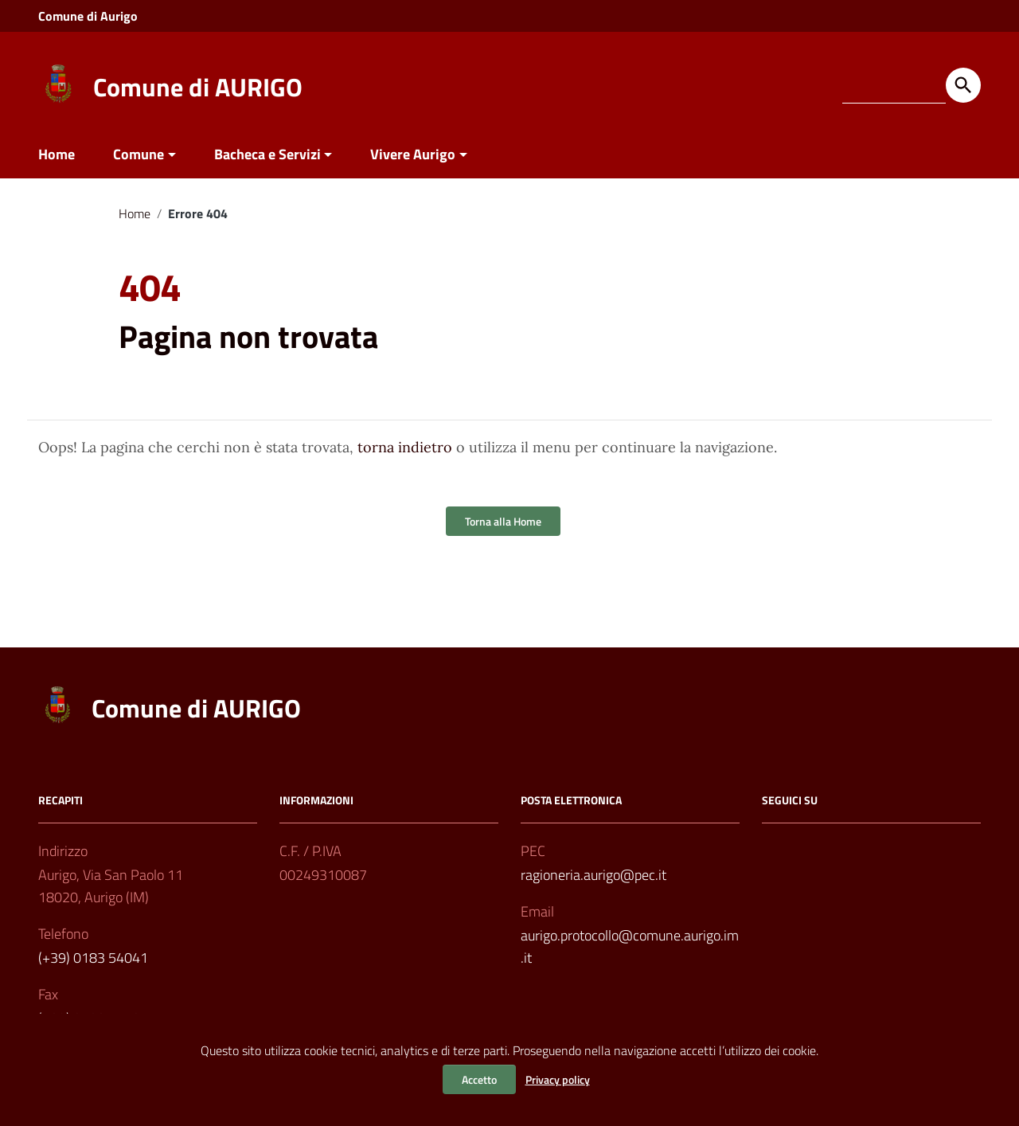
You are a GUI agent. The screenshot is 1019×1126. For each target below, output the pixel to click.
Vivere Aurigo (412, 154)
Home (56, 154)
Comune (138, 154)
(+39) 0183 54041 (93, 957)
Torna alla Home (503, 521)
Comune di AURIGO (198, 87)
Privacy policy (557, 1079)
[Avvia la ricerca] (963, 85)
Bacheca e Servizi (267, 154)
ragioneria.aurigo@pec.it (593, 875)
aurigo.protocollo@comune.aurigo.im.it (630, 946)
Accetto (479, 1079)
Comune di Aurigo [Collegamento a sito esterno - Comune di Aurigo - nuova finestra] (88, 15)
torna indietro (404, 447)
